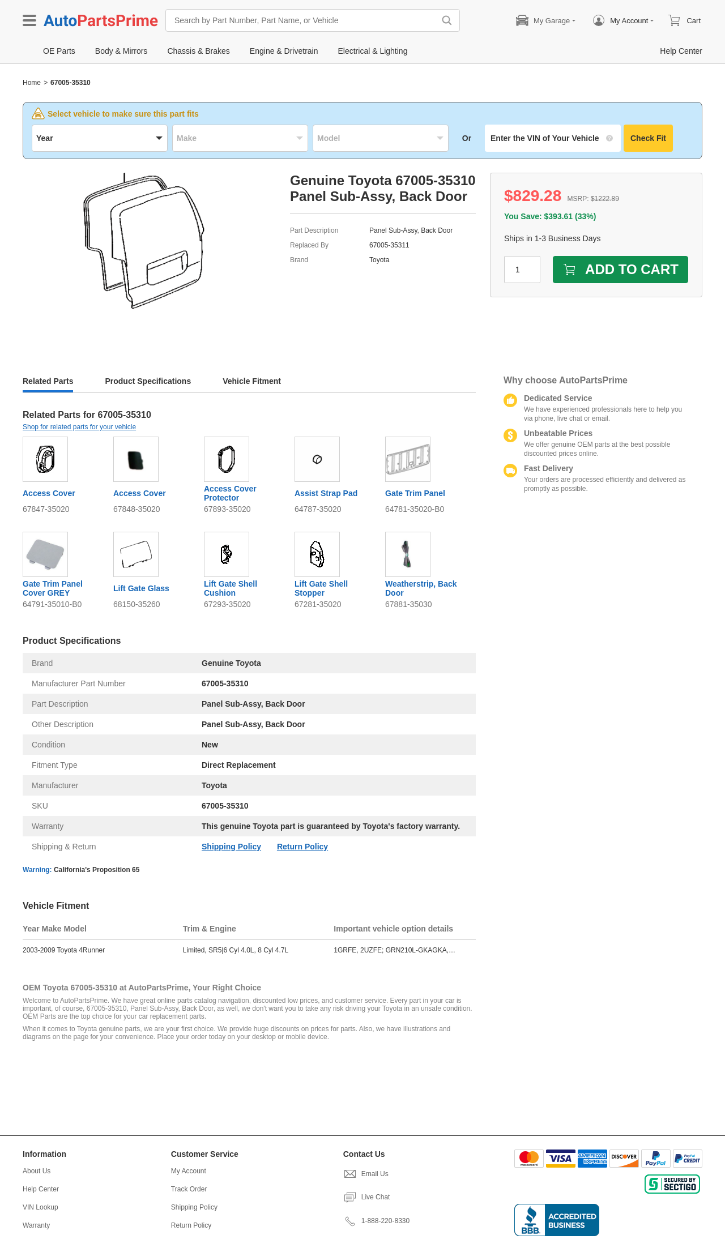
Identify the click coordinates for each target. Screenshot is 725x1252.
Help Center (41, 1189)
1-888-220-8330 (376, 1221)
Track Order (189, 1189)
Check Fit (648, 138)
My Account (188, 1171)
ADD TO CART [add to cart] (620, 269)
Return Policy (302, 846)
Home (32, 83)
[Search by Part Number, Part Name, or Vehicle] (303, 20)
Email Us (366, 1174)
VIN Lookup (40, 1207)
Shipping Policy (231, 846)
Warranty (36, 1225)
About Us (36, 1171)
